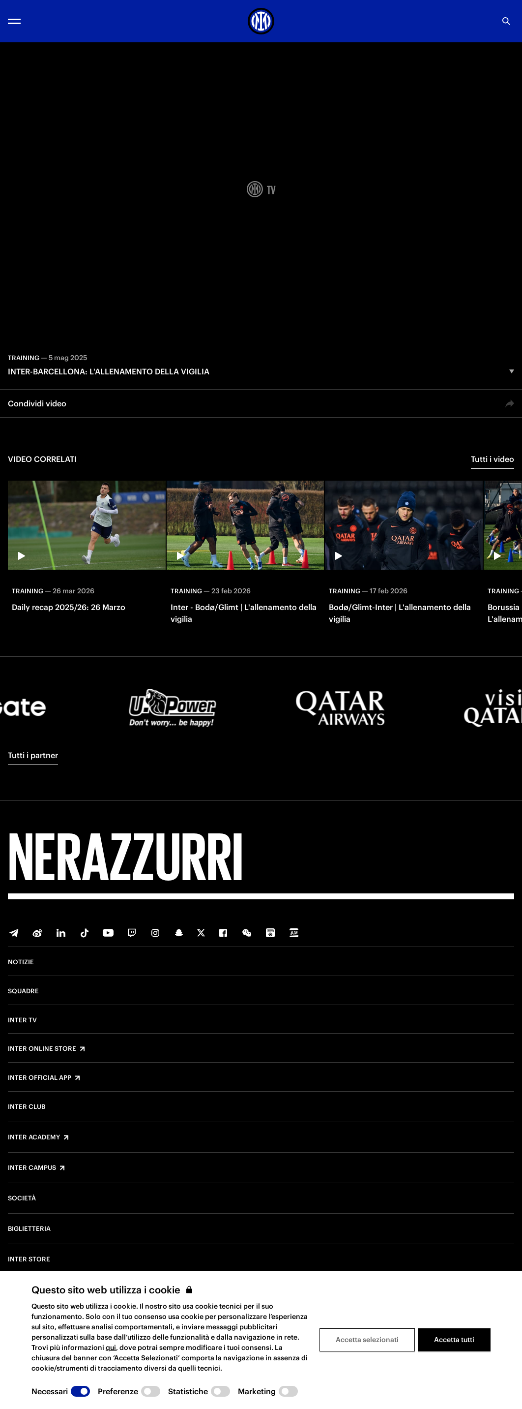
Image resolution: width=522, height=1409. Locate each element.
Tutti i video (492, 459)
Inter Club (26, 1107)
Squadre (23, 991)
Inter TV (22, 1020)
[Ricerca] (506, 21)
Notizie (21, 962)
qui (111, 1347)
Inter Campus (32, 1168)
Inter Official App (39, 1078)
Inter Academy (34, 1137)
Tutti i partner (33, 755)
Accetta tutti (454, 1339)
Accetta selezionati (367, 1339)
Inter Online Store (42, 1049)
